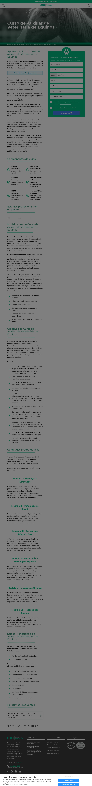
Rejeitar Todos (69, 781)
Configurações (68, 777)
